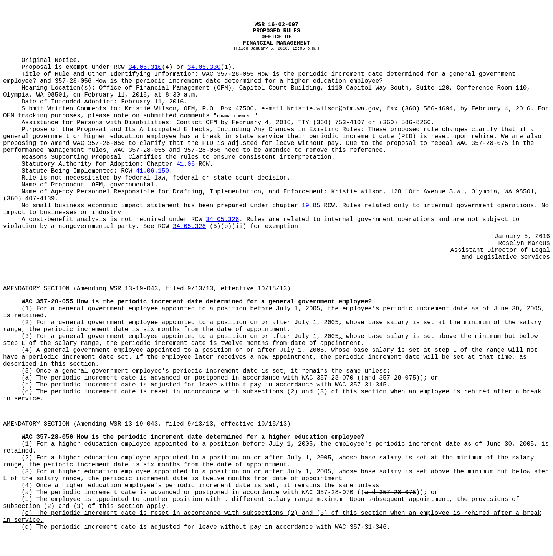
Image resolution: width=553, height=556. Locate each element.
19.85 (311, 205)
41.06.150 (152, 171)
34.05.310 (144, 67)
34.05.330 (203, 67)
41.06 (185, 164)
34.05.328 (222, 219)
